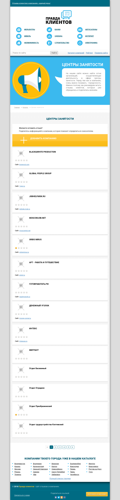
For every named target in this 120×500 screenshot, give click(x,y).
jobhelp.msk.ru (24, 209)
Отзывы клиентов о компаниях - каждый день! (31, 3)
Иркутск (92, 464)
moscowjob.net (24, 231)
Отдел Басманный (37, 368)
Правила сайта (101, 53)
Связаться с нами (22, 495)
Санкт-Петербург (58, 472)
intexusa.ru (23, 341)
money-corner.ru (25, 318)
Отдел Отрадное (36, 388)
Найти (54, 53)
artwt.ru (22, 275)
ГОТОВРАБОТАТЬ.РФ (39, 284)
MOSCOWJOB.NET (37, 218)
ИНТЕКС (33, 328)
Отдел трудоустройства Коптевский (46, 424)
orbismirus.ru (24, 252)
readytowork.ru (24, 297)
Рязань (17, 472)
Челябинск (74, 475)
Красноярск (93, 466)
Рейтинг (89, 53)
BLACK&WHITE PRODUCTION (42, 152)
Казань (17, 466)
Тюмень (17, 475)
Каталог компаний (76, 53)
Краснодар (74, 466)
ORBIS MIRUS (35, 239)
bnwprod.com (24, 165)
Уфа (34, 475)
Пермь (72, 469)
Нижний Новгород (40, 469)
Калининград (38, 466)
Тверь (72, 472)
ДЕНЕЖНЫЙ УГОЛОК (39, 305)
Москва (17, 469)
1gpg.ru (22, 186)
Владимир (37, 464)
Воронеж (55, 464)
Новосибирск (57, 469)
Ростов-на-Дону (95, 469)
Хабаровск (56, 475)
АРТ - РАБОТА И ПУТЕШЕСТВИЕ (44, 262)
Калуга (54, 466)
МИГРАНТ (34, 350)
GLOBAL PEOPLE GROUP (40, 173)
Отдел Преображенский (40, 406)
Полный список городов (60, 478)
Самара (36, 472)
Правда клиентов (26, 486)
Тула (91, 472)
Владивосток (19, 464)
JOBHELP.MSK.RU (37, 196)
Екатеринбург (75, 464)
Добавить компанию (38, 140)
